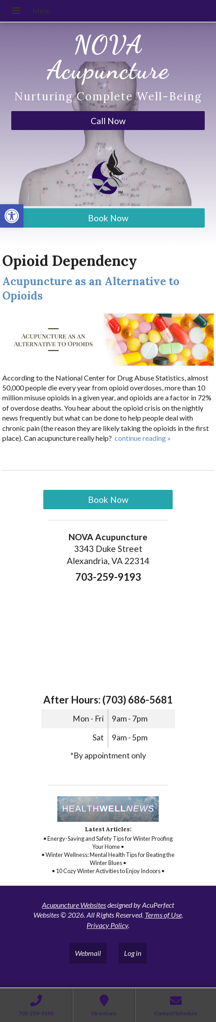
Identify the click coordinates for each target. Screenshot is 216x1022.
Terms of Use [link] (163, 914)
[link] (11, 216)
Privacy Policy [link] (107, 925)
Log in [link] (132, 953)
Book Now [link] (108, 218)
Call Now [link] (108, 121)
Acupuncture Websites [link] (74, 905)
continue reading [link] (143, 438)
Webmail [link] (88, 953)
